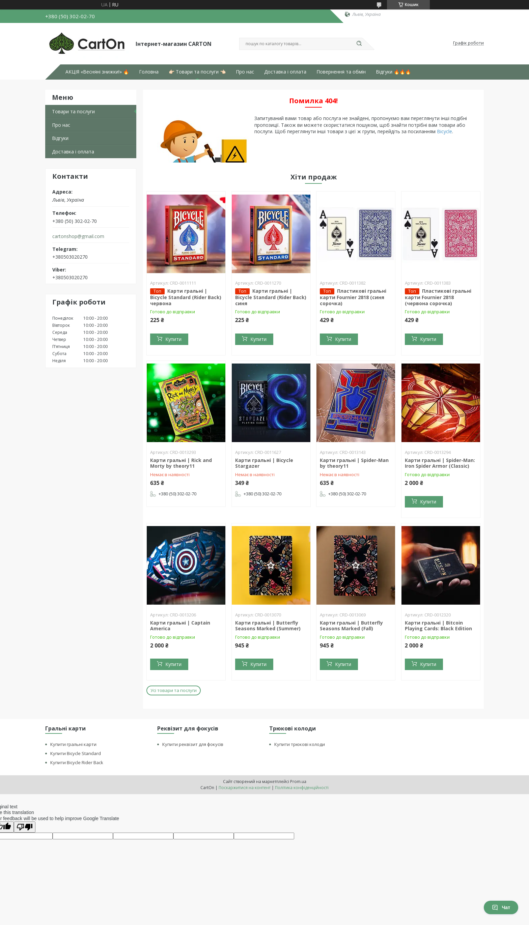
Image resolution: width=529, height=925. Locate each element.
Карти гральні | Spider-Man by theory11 (354, 463)
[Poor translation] (24, 827)
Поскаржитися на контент (245, 787)
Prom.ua (298, 781)
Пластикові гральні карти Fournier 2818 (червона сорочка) (438, 297)
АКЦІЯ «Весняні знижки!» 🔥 (97, 71)
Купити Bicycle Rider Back (76, 762)
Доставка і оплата (285, 71)
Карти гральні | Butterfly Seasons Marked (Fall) (351, 625)
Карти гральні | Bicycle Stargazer (264, 463)
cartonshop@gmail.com (78, 236)
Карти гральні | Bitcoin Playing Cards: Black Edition (438, 625)
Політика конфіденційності (302, 787)
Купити (173, 339)
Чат (501, 907)
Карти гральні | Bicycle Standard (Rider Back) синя (270, 297)
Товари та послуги (73, 111)
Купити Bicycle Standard (75, 753)
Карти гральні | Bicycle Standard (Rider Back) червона (185, 297)
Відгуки (60, 138)
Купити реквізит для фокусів (192, 744)
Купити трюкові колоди (299, 744)
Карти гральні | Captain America (180, 625)
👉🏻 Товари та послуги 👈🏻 (197, 71)
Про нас (245, 71)
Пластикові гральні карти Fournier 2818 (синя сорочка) (353, 297)
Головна (149, 71)
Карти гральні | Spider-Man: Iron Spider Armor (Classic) (440, 463)
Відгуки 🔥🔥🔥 (393, 71)
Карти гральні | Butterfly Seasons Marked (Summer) (268, 625)
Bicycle (444, 131)
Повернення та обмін (341, 71)
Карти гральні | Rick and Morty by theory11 (181, 463)
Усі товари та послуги (173, 690)
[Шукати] (359, 44)
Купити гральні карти (73, 744)
